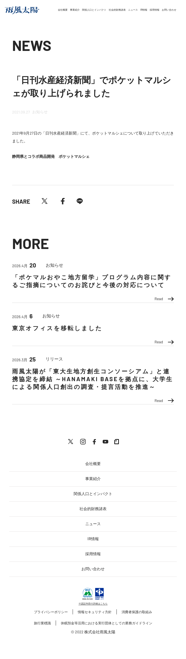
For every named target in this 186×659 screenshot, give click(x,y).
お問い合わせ (169, 9)
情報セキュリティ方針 (95, 612)
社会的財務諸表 (117, 9)
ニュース (133, 9)
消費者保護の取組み (137, 612)
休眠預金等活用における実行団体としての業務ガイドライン (106, 623)
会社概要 (63, 9)
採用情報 (154, 9)
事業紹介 (75, 9)
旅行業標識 (42, 623)
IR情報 (143, 9)
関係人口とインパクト (94, 9)
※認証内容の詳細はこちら (93, 603)
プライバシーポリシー (51, 612)
